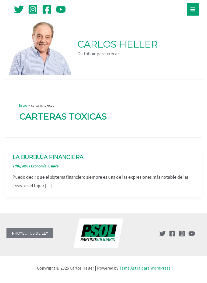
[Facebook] (47, 9)
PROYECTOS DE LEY (30, 233)
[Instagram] (32, 9)
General (53, 166)
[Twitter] (18, 9)
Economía (38, 166)
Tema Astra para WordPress (144, 268)
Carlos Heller (117, 44)
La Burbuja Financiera (47, 157)
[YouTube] (61, 9)
